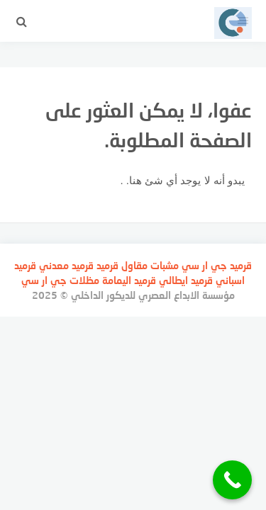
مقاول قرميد (122, 265)
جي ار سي (204, 265)
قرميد (241, 265)
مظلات (84, 280)
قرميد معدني (66, 265)
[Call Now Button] (232, 479)
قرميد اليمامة (129, 280)
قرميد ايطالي (186, 280)
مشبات (164, 265)
